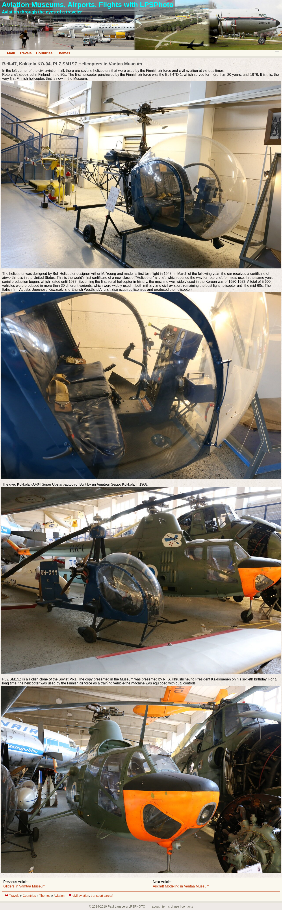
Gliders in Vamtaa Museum (24, 886)
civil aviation (80, 895)
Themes (63, 53)
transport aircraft (102, 895)
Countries (44, 53)
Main (11, 53)
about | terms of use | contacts (172, 906)
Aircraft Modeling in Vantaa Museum (181, 886)
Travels (25, 53)
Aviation (59, 895)
